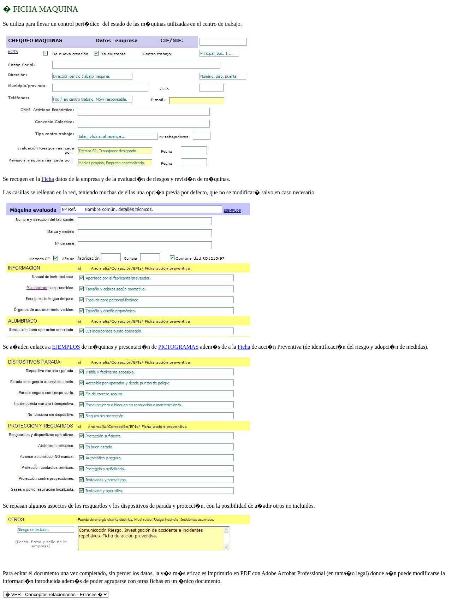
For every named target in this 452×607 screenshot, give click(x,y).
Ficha (47, 179)
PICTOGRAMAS (178, 347)
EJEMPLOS (66, 347)
